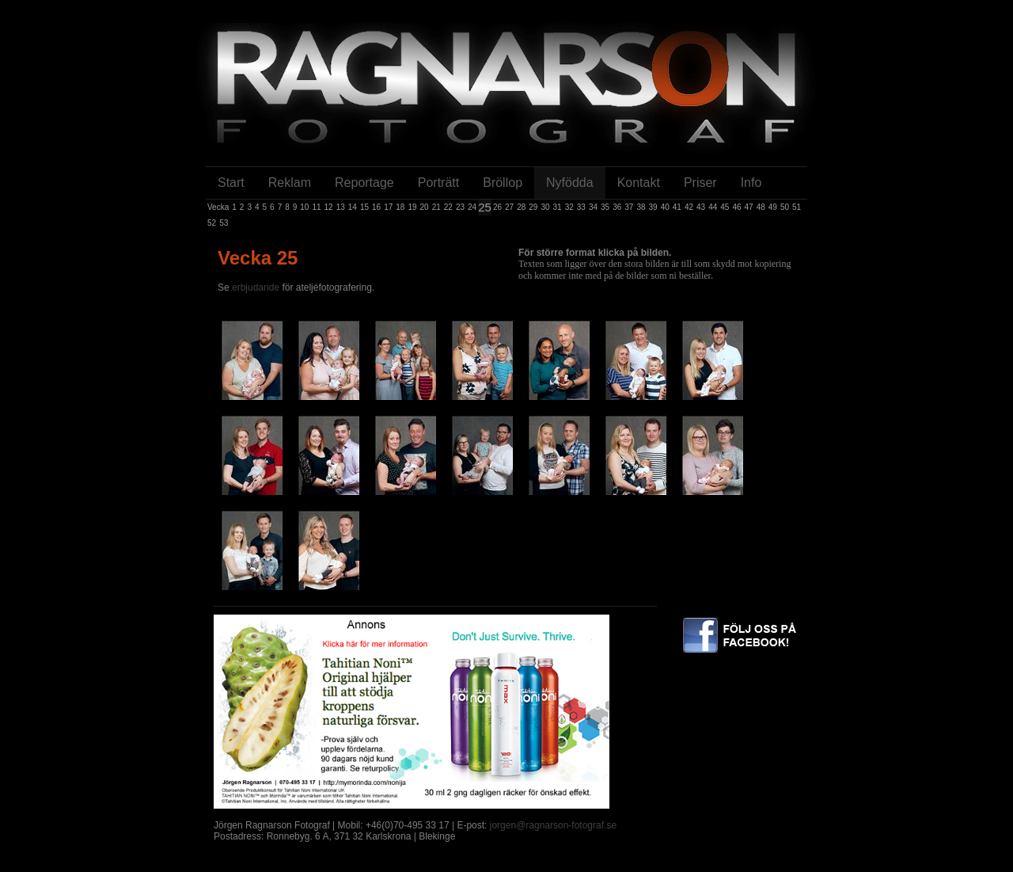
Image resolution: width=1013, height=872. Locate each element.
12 (328, 207)
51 (796, 207)
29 (533, 207)
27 (509, 207)
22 (448, 207)
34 (593, 207)
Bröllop (502, 182)
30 (545, 207)
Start (231, 182)
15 (364, 207)
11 (316, 207)
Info (751, 182)
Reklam (289, 182)
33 (581, 207)
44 (712, 207)
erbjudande (257, 287)
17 (388, 207)
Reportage (364, 182)
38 (640, 207)
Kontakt (638, 182)
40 (665, 207)
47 (749, 207)
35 (605, 207)
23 (460, 207)
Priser (700, 182)
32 (569, 207)
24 (472, 207)
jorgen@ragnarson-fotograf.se (553, 825)
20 (424, 207)
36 (617, 207)
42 (689, 207)
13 (340, 207)
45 (724, 207)
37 (628, 207)
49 (772, 207)
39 (653, 207)
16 (376, 207)
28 (521, 207)
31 (557, 207)
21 (436, 207)
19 (412, 207)
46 (736, 207)
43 (700, 207)
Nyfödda (570, 182)
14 (352, 207)
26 (497, 207)
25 (484, 207)
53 (223, 223)
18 (400, 207)
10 (304, 207)
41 (677, 207)
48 (761, 207)
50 (784, 207)
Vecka (218, 207)
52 (211, 223)
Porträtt (438, 182)
